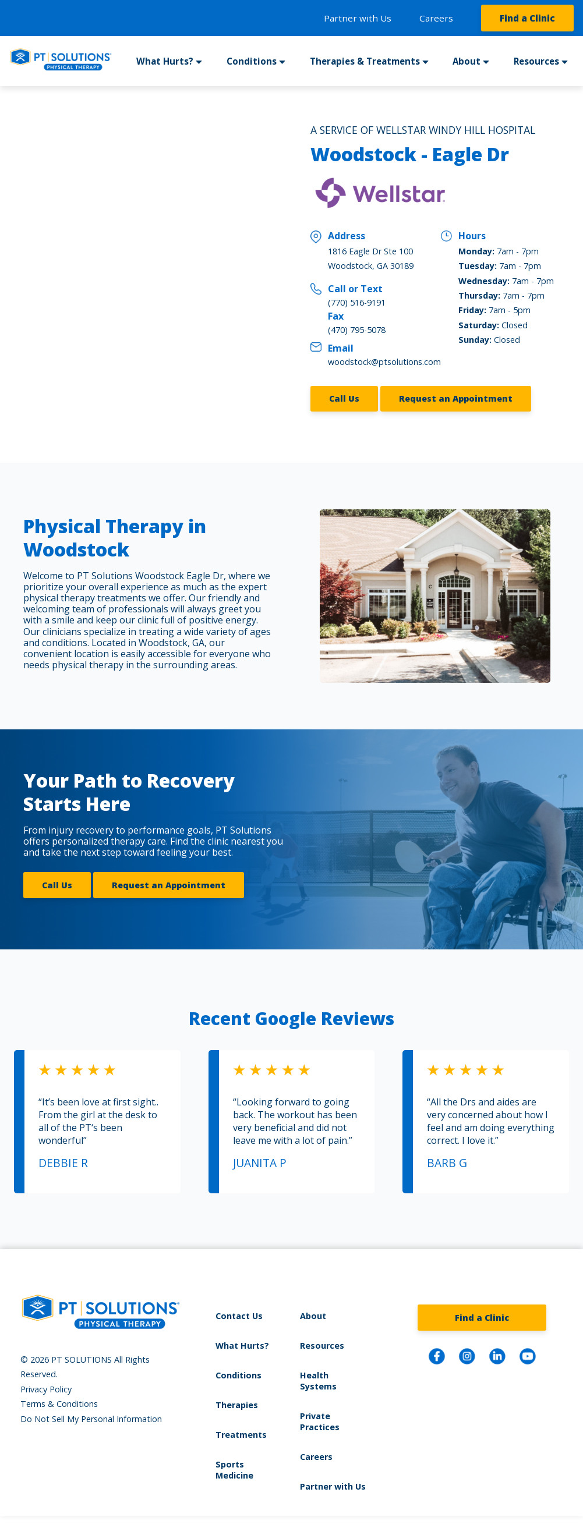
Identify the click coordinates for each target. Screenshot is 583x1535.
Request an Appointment (456, 398)
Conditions (252, 61)
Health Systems (318, 1381)
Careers (436, 18)
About (466, 61)
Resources (536, 61)
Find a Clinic (527, 18)
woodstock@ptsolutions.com (384, 361)
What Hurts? (164, 61)
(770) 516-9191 (357, 302)
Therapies (236, 1404)
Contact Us (239, 1315)
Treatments (241, 1434)
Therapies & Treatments (365, 61)
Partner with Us (357, 18)
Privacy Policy (46, 1389)
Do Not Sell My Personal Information (91, 1418)
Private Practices (320, 1421)
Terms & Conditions (59, 1403)
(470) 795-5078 (357, 329)
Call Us (344, 398)
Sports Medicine (234, 1470)
